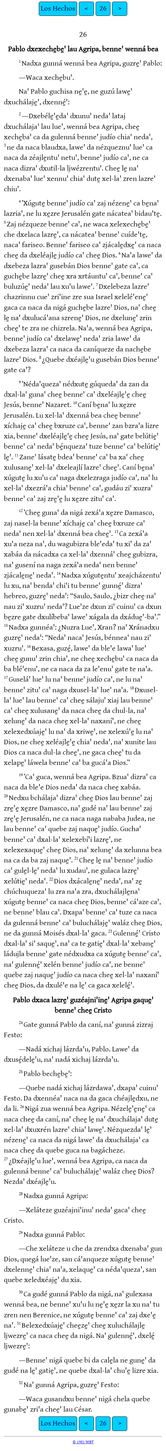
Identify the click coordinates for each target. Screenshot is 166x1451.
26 (103, 8)
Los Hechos (58, 8)
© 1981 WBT (83, 1442)
